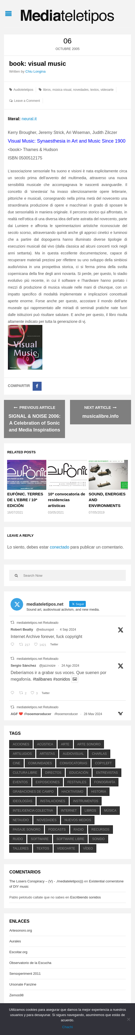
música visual (61, 90)
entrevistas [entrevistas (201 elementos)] (107, 773)
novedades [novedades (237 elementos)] (47, 820)
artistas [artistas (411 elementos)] (47, 754)
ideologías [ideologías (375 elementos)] (22, 801)
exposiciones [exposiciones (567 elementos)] (48, 782)
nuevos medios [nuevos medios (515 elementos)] (77, 820)
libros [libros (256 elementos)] (90, 810)
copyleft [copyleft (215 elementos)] (103, 763)
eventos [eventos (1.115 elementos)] (20, 782)
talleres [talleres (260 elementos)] (20, 848)
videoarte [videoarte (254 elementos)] (66, 848)
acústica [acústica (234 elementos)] (45, 744)
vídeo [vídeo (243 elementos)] (88, 848)
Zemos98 (16, 995)
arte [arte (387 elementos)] (65, 744)
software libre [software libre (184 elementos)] (70, 839)
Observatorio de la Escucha (30, 963)
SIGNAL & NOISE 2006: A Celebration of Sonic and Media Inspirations (34, 423)
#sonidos (61, 679)
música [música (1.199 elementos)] (110, 810)
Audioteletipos (23, 90)
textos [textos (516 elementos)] (43, 848)
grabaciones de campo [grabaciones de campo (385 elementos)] (33, 791)
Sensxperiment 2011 (25, 974)
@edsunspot (45, 629)
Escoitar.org (18, 952)
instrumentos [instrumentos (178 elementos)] (85, 801)
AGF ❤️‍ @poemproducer (31, 714)
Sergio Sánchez (23, 665)
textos (94, 90)
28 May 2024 (93, 714)
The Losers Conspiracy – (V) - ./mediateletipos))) (46, 881)
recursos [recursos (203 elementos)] (100, 829)
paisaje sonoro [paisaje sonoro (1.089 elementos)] (26, 829)
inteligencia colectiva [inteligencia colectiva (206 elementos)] (33, 810)
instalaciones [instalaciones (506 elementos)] (52, 801)
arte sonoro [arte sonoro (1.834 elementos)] (89, 744)
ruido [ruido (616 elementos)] (18, 839)
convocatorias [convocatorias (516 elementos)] (73, 763)
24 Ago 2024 (70, 665)
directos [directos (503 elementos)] (53, 773)
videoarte (107, 90)
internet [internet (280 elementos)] (69, 810)
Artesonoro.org (20, 930)
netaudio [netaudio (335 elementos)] (21, 820)
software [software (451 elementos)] (40, 839)
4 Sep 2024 (68, 629)
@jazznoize (47, 665)
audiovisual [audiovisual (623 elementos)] (73, 754)
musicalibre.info (100, 416)
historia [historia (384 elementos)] (98, 791)
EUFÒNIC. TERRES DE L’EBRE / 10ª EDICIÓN (25, 500)
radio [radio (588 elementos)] (79, 829)
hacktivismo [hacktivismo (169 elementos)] (72, 791)
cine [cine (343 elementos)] (16, 763)
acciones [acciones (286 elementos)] (21, 744)
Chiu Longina (36, 71)
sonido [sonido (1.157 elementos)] (98, 839)
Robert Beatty (22, 629)
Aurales (15, 941)
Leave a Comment (27, 101)
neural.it (29, 119)
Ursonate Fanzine (22, 984)
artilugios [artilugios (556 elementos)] (22, 754)
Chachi (67, 1027)
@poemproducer (66, 714)
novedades (81, 90)
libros (47, 90)
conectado (59, 547)
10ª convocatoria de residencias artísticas (66, 500)
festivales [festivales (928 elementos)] (76, 782)
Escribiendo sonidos (85, 897)
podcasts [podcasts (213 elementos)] (57, 829)
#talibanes (42, 679)
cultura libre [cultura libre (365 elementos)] (25, 773)
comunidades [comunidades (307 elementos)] (40, 763)
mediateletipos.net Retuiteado (37, 623)
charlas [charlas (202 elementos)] (99, 754)
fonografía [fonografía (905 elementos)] (104, 782)
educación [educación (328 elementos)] (78, 773)
